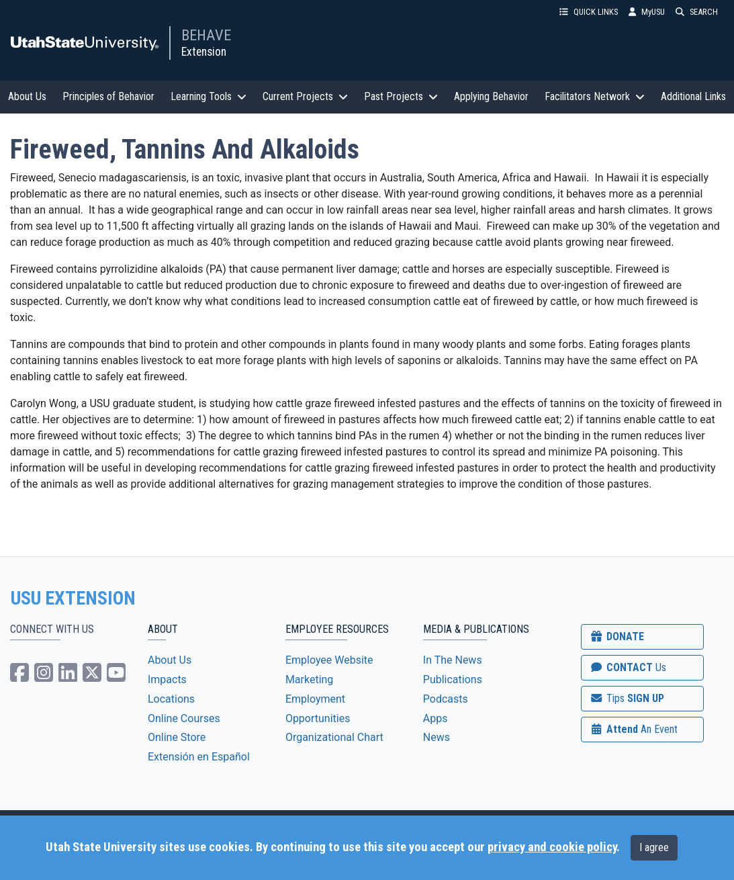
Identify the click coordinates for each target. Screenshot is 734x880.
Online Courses (184, 718)
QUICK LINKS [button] (588, 12)
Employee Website (329, 660)
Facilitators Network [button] (595, 96)
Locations (171, 699)
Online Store (176, 737)
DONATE (616, 636)
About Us (27, 96)
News (436, 737)
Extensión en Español (199, 756)
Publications (452, 679)
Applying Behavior (491, 96)
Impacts (167, 679)
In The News (452, 660)
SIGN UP (626, 698)
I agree (654, 847)
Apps (435, 718)
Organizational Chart (334, 737)
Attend (633, 729)
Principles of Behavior (108, 96)
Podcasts (445, 699)
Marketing (309, 679)
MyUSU (647, 12)
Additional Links (693, 96)
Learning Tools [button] (208, 96)
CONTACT (628, 667)
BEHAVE (206, 35)
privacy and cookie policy (552, 847)
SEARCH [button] (697, 12)
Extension (203, 51)
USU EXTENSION (73, 598)
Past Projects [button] (401, 96)
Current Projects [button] (305, 96)
